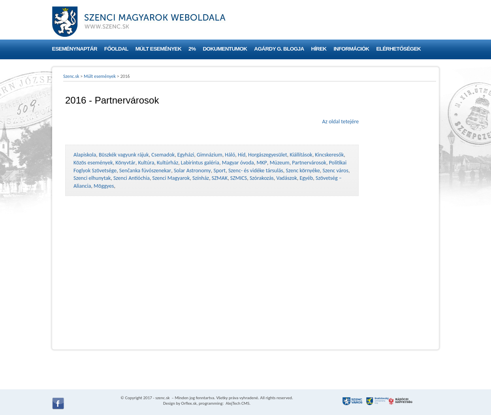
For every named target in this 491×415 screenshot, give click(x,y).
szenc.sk (162, 397)
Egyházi (185, 154)
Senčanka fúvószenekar (145, 170)
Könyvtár (125, 162)
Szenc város (335, 170)
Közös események (93, 162)
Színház (200, 178)
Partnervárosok (309, 162)
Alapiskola (84, 154)
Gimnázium (209, 154)
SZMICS (238, 178)
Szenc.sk (71, 76)
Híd (241, 154)
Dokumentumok (225, 49)
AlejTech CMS (237, 403)
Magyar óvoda (238, 162)
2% (192, 49)
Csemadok (163, 154)
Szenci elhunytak (92, 178)
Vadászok (287, 178)
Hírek (319, 49)
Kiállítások (301, 154)
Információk (351, 49)
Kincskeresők (329, 154)
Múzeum (280, 162)
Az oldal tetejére (340, 121)
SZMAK (220, 178)
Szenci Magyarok (171, 178)
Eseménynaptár (74, 49)
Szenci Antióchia (131, 178)
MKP (261, 162)
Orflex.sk (189, 403)
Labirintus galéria (200, 162)
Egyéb (306, 178)
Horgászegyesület (267, 154)
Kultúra (146, 162)
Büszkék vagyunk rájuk (124, 154)
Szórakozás (262, 178)
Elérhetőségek (398, 49)
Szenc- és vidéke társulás (255, 170)
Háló (230, 154)
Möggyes (104, 186)
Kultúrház (167, 162)
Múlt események (158, 49)
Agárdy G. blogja (279, 49)
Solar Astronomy (192, 170)
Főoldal (116, 49)
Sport (219, 170)
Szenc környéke (303, 170)
